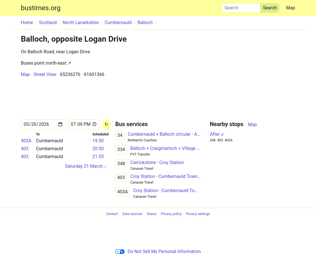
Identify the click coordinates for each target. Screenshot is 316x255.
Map (290, 7)
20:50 (98, 148)
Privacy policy (171, 214)
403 (25, 148)
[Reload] (106, 124)
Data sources (132, 214)
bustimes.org (41, 8)
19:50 (98, 140)
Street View (44, 74)
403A (26, 140)
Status (151, 214)
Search (241, 6)
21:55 (98, 156)
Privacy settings (198, 214)
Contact (112, 214)
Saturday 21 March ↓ (85, 166)
